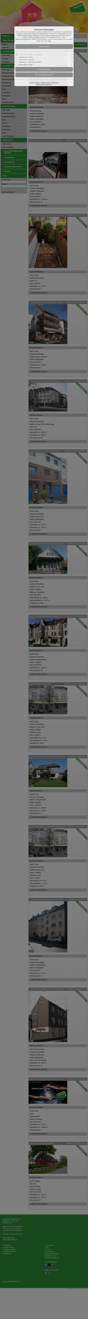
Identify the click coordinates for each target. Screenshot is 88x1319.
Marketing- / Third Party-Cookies (30, 62)
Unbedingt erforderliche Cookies (30, 55)
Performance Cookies (26, 60)
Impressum (55, 83)
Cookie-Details (34, 83)
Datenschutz (45, 83)
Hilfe (49, 41)
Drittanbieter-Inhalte (26, 65)
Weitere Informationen (44, 84)
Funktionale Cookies (26, 57)
